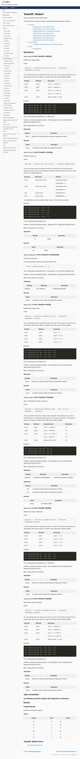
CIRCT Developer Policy (9, 25)
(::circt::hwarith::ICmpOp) (44, 35)
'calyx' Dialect (7, 31)
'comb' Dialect (12, 36)
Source (13, 7)
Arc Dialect (6, 88)
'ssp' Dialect (12, 78)
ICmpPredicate (37, 48)
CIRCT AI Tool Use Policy (9, 20)
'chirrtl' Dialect (7, 33)
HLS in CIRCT (6, 124)
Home (3, 10)
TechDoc (64, 754)
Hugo (56, 754)
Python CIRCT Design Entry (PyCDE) (11, 134)
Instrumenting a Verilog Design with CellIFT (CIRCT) (10, 128)
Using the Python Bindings (9, 147)
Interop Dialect (12, 93)
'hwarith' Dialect (12, 58)
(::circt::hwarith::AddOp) (43, 26)
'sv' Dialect (12, 81)
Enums (30, 46)
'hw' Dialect (12, 56)
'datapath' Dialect (12, 38)
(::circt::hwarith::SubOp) (43, 40)
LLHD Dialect (7, 95)
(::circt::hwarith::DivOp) (43, 33)
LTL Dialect (6, 98)
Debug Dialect (7, 90)
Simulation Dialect (8, 107)
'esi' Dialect (12, 46)
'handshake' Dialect (12, 53)
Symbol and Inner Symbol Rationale (9, 141)
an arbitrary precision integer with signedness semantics (48, 44)
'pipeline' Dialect (12, 71)
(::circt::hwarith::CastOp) (44, 29)
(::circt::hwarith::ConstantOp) (46, 31)
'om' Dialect (12, 68)
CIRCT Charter (6, 23)
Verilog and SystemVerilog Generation (9, 151)
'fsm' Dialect (12, 51)
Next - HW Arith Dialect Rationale (66, 751)
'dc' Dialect (12, 41)
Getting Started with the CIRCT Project (10, 121)
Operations (31, 24)
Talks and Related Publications (9, 12)
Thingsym (74, 754)
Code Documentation (11, 17)
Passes (5, 131)
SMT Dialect (7, 112)
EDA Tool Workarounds (8, 117)
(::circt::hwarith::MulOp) (43, 37)
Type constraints (32, 42)
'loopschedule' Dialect (12, 63)
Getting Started (6, 15)
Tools (11, 145)
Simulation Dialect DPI (9, 110)
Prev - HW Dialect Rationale (32, 751)
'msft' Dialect (7, 65)
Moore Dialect (7, 100)
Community (4, 7)
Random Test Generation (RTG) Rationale (10, 104)
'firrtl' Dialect (12, 48)
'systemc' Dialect (12, 86)
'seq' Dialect (12, 76)
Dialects (11, 28)
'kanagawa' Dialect (12, 61)
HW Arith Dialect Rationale (35, 745)
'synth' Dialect (12, 83)
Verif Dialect (7, 115)
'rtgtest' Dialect (7, 73)
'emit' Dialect (12, 43)
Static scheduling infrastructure (10, 138)
